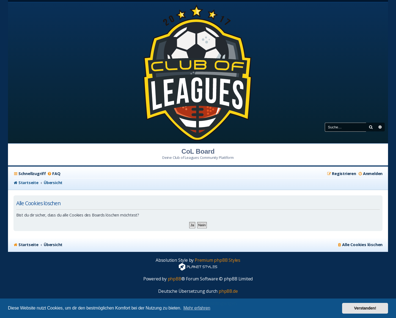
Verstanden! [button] (365, 308)
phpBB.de (228, 291)
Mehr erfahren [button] (196, 308)
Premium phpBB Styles (217, 260)
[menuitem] (53, 173)
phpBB (174, 279)
